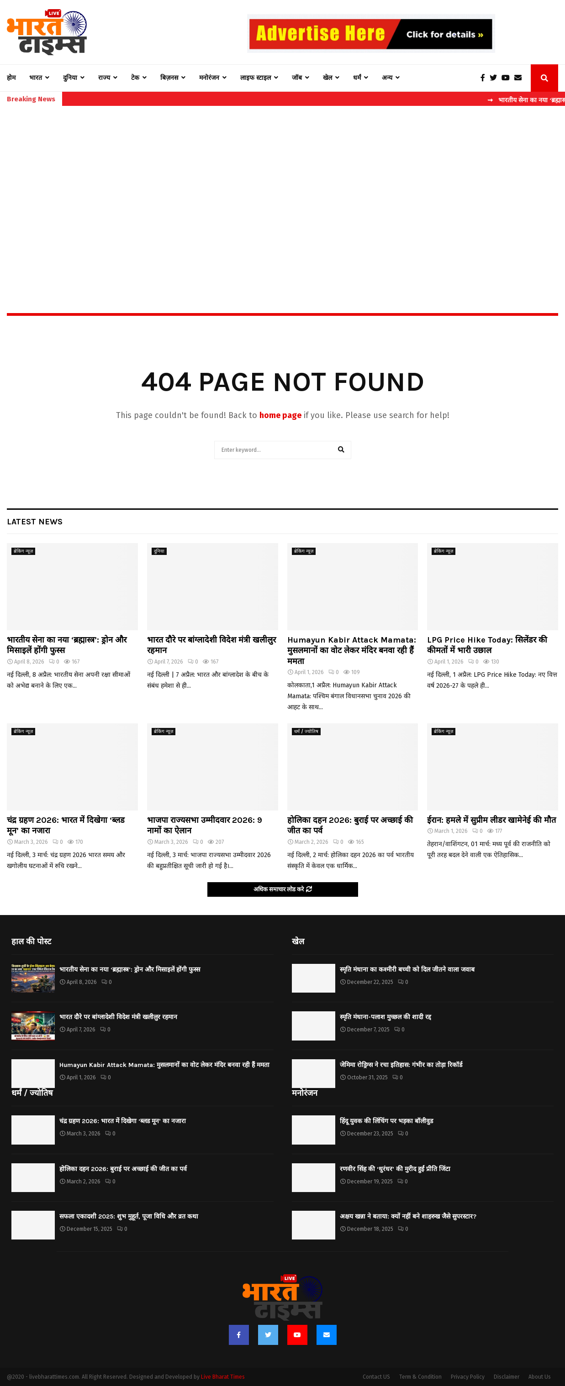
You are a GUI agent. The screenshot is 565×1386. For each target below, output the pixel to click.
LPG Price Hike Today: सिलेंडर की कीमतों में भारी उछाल (487, 645)
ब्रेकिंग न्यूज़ (23, 551)
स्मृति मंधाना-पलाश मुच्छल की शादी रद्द (385, 1017)
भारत (35, 78)
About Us (539, 1377)
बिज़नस (169, 78)
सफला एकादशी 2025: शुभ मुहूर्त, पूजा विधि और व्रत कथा (128, 1216)
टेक (135, 78)
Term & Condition (420, 1377)
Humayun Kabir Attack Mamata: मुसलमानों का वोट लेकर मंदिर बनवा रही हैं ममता (351, 650)
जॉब (297, 78)
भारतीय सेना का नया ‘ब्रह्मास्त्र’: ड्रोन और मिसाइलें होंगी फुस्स (129, 969)
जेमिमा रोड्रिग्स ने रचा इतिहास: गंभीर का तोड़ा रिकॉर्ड (401, 1065)
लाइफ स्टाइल (255, 78)
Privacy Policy (468, 1377)
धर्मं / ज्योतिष (306, 731)
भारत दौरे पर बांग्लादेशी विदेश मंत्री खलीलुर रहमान (118, 1017)
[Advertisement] (283, 190)
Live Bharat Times (223, 1377)
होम (11, 78)
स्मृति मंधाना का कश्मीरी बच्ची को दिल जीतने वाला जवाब (407, 969)
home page (280, 415)
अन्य (387, 78)
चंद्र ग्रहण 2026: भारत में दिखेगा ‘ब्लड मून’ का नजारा (122, 1121)
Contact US (376, 1377)
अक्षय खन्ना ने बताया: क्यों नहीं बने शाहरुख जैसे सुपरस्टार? (408, 1216)
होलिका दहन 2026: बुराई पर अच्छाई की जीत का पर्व (123, 1169)
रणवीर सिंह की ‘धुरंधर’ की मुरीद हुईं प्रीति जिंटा (395, 1169)
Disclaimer (506, 1377)
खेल (327, 78)
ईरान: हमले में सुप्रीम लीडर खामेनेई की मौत (491, 820)
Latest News (35, 522)
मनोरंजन (209, 78)
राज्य (104, 78)
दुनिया (70, 78)
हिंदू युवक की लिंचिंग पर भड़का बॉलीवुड (386, 1121)
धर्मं (357, 78)
